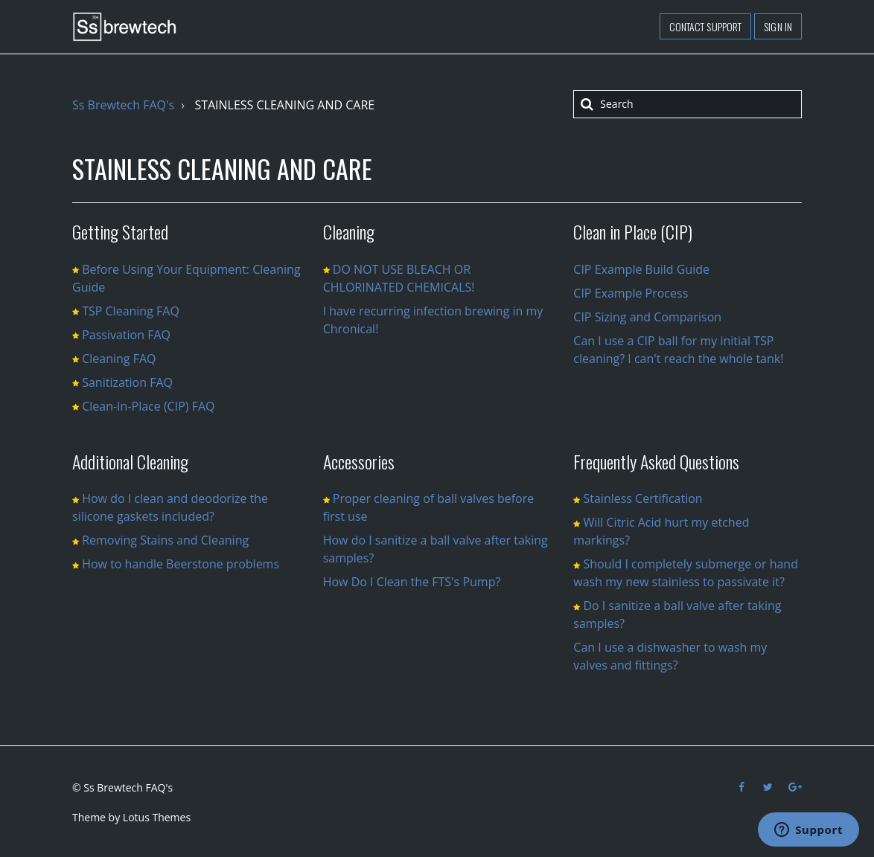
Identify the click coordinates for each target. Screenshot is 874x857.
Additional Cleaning (130, 461)
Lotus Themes (157, 817)
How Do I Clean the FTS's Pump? (412, 582)
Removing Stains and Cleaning (165, 540)
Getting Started (120, 231)
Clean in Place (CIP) (632, 231)
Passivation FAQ (126, 335)
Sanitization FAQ (127, 382)
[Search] (687, 104)
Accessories (359, 461)
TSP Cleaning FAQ (130, 311)
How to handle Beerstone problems (180, 564)
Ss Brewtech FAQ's (123, 105)
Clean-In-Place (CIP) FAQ (148, 406)
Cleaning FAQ (119, 358)
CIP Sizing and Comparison (647, 317)
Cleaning (348, 231)
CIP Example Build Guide (641, 269)
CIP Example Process (630, 293)
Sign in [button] (778, 26)
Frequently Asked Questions (656, 461)
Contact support (705, 26)
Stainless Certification (642, 498)
